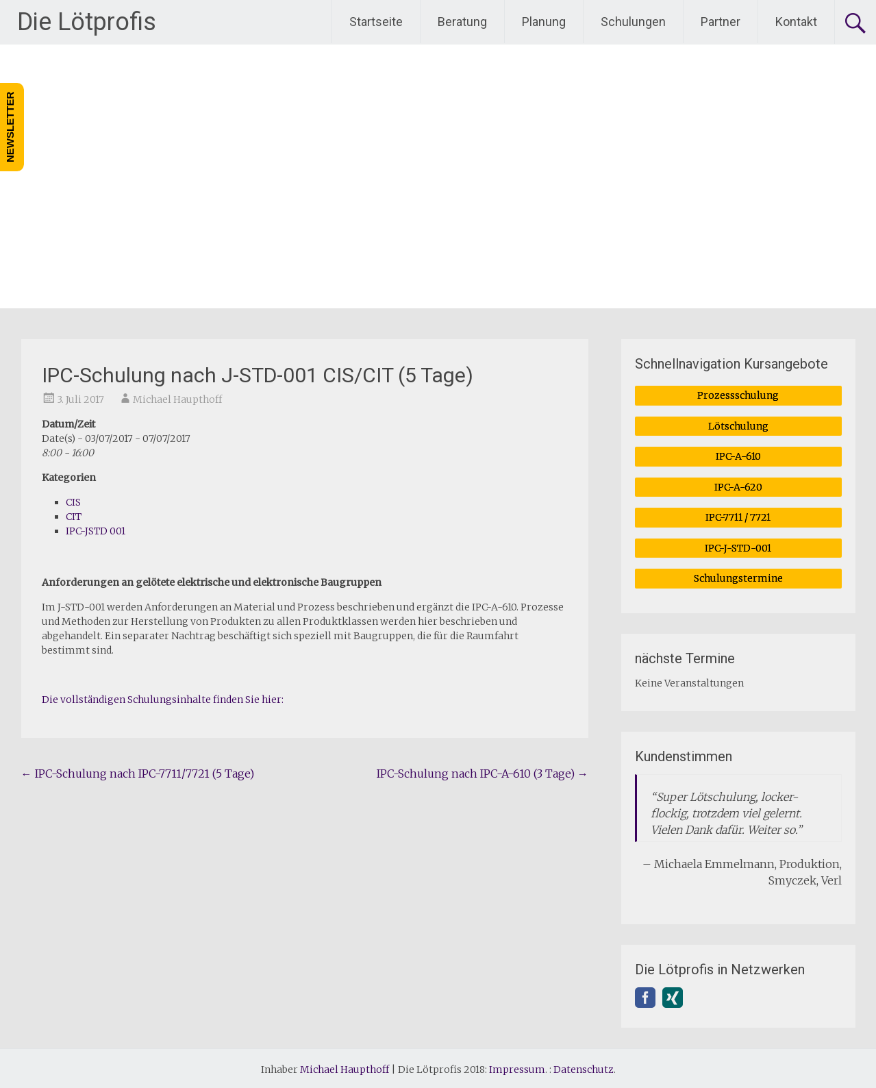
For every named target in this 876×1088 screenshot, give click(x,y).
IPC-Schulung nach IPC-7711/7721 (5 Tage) (137, 773)
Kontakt (796, 21)
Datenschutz (583, 1067)
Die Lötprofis (86, 22)
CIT (74, 516)
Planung (544, 21)
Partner (720, 21)
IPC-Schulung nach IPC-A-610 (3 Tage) (482, 773)
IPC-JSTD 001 (95, 531)
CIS (73, 502)
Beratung (462, 21)
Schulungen (633, 21)
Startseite (376, 21)
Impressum (517, 1067)
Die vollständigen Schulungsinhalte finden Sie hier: (163, 699)
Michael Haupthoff (177, 399)
